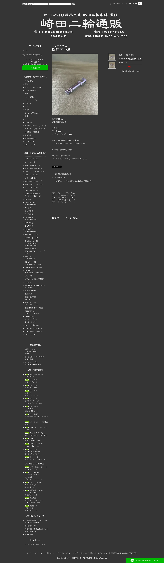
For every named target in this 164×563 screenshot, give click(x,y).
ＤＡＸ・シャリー (31, 322)
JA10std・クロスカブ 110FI (34, 279)
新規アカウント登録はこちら (32, 55)
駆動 (26, 106)
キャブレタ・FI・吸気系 (33, 87)
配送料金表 (29, 534)
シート (27, 119)
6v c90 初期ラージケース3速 (31, 218)
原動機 (27, 84)
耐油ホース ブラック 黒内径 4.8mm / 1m (31, 508)
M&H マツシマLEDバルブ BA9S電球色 (30, 351)
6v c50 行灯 (62, 200)
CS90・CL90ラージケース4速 (31, 317)
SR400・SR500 (30, 145)
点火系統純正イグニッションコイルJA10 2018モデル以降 (34, 500)
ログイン (25, 50)
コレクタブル (29, 142)
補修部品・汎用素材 (32, 132)
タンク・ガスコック (32, 113)
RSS (130, 553)
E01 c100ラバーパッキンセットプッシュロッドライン (32, 451)
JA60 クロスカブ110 (32, 165)
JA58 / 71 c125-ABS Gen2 (34, 172)
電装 (26, 94)
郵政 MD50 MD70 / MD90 (34, 308)
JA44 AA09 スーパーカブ (34, 184)
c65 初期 (28, 199)
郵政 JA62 (28, 294)
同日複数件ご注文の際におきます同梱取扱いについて (36, 530)
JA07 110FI (28, 276)
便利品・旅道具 (30, 138)
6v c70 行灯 (62, 202)
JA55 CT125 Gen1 (32, 175)
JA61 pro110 (30, 162)
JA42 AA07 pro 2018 (33, 187)
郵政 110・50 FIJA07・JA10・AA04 (31, 303)
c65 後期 (28, 208)
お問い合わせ (50, 553)
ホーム (29, 553)
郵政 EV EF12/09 (30, 291)
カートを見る (135, 3)
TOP (53, 193)
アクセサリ (29, 122)
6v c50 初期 (62, 195)
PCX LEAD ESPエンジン (33, 328)
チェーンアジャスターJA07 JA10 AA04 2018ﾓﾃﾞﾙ (36, 434)
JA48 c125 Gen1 (31, 178)
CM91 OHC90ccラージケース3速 (31, 203)
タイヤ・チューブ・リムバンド (36, 126)
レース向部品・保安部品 (33, 331)
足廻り (27, 110)
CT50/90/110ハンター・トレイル (32, 312)
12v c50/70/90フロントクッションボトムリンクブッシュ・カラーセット (33, 475)
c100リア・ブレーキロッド (32, 439)
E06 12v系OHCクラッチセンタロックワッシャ (33, 484)
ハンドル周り (29, 97)
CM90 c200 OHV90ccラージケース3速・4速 (33, 195)
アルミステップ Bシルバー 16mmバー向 (33, 363)
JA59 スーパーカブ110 (33, 168)
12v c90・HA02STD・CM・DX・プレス (33, 263)
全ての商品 (29, 81)
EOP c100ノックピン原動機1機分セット (31, 408)
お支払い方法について (81, 553)
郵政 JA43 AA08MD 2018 (30, 298)
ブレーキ (61, 193)
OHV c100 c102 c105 (32, 191)
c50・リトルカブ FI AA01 (34, 267)
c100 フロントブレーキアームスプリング (36, 468)
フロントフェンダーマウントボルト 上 (34, 445)
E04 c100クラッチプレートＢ (32, 381)
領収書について (30, 526)
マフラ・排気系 (30, 90)
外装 (26, 116)
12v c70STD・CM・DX (30, 258)
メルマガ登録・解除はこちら (35, 544)
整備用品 (28, 135)
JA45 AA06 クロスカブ (33, 181)
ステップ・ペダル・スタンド (35, 129)
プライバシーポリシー (64, 553)
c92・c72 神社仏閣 (32, 325)
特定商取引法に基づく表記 (129, 71)
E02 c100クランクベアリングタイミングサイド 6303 (33, 400)
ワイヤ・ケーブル (31, 100)
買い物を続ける (59, 177)
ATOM (135, 553)
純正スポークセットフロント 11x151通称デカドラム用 (34, 492)
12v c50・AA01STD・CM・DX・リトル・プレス (34, 251)
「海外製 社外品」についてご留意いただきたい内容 (36, 521)
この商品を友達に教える (62, 174)
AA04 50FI (28, 282)
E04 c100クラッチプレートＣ (32, 386)
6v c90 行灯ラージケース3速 (31, 230)
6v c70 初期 (62, 197)
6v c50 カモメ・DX (31, 235)
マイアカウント (117, 3)
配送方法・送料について (98, 553)
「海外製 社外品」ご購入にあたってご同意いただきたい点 (69, 159)
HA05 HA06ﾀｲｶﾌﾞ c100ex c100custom (34, 272)
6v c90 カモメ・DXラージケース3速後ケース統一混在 (31, 243)
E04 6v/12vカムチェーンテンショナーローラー (36, 416)
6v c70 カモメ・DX (31, 238)
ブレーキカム (70, 193)
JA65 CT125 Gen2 (32, 159)
